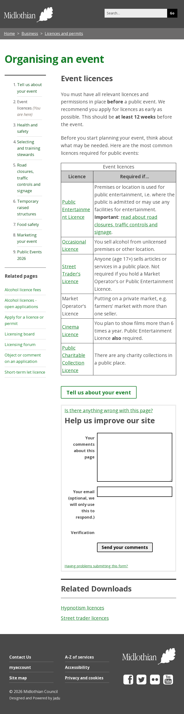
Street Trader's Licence (71, 274)
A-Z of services (79, 657)
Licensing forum (20, 344)
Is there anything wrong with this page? (109, 410)
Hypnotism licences (82, 607)
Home (9, 33)
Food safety (28, 224)
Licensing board (20, 334)
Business (30, 33)
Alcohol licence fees (23, 289)
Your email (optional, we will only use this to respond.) (81, 504)
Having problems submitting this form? (96, 566)
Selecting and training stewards (28, 148)
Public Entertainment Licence (76, 209)
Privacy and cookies (84, 678)
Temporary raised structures (27, 208)
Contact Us (20, 657)
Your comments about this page (84, 447)
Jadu (56, 698)
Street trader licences (85, 618)
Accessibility (77, 667)
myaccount (20, 667)
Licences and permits (64, 33)
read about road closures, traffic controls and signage (126, 224)
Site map (18, 678)
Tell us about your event (98, 392)
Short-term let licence (25, 372)
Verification (83, 532)
